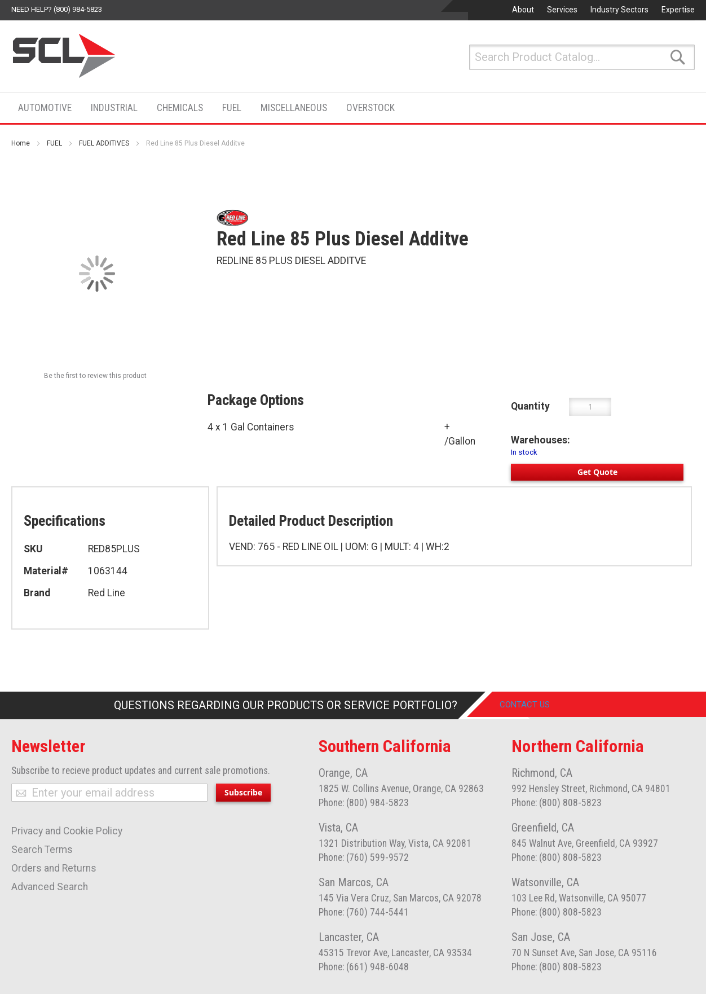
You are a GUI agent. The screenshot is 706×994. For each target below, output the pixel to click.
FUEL (54, 143)
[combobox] (582, 57)
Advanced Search (49, 886)
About (523, 9)
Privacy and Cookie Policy (66, 831)
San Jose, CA (540, 937)
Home (20, 143)
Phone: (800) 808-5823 (556, 802)
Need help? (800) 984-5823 (56, 9)
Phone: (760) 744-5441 (364, 912)
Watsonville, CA (545, 882)
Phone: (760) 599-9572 (364, 857)
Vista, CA (338, 827)
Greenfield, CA (542, 827)
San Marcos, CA (354, 882)
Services (562, 9)
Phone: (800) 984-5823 (364, 802)
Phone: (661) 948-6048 (364, 967)
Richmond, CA (541, 773)
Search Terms (42, 849)
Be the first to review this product (95, 376)
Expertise (678, 9)
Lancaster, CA (349, 937)
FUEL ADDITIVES (104, 143)
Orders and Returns (53, 868)
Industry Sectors (619, 9)
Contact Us (533, 705)
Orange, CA (343, 773)
